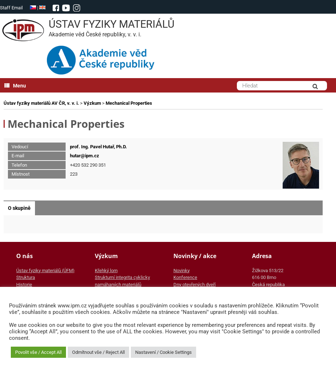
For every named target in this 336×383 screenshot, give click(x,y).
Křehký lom (106, 270)
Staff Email (11, 7)
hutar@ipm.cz (84, 155)
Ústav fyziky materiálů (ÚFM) (45, 270)
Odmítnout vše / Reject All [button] (98, 352)
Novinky (181, 270)
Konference (185, 277)
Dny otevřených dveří (194, 284)
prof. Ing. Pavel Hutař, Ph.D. (98, 146)
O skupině (19, 208)
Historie (24, 284)
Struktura (25, 277)
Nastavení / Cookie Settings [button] (163, 352)
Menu (15, 86)
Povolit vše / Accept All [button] (38, 352)
